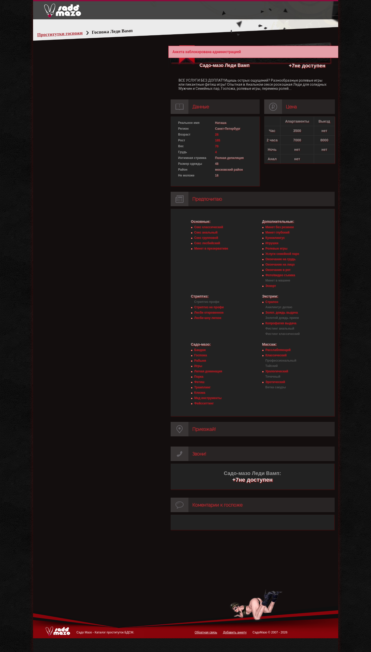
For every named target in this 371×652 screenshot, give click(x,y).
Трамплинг (202, 387)
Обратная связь (206, 632)
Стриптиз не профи (209, 307)
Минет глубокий (277, 232)
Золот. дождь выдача (281, 312)
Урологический (276, 371)
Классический (276, 355)
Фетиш (199, 382)
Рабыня (200, 360)
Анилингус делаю (278, 307)
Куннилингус (275, 238)
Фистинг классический (282, 334)
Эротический (275, 382)
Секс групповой (206, 238)
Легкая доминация (208, 371)
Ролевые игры (276, 248)
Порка (198, 376)
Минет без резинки (279, 227)
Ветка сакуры (275, 387)
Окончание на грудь (280, 259)
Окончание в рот (278, 270)
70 (216, 146)
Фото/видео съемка (280, 275)
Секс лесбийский (207, 243)
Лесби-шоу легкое (207, 318)
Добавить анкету (235, 632)
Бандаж (200, 350)
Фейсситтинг (204, 403)
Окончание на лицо (280, 264)
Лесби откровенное (209, 312)
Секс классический (208, 227)
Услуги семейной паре (282, 254)
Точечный (272, 376)
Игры (198, 366)
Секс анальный (206, 232)
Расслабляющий (278, 350)
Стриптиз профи (206, 302)
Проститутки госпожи (69, 33)
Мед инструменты (207, 398)
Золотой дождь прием (282, 318)
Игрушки (271, 243)
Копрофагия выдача (280, 323)
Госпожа (200, 355)
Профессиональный (280, 360)
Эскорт (270, 286)
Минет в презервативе (211, 248)
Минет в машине (277, 280)
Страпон (271, 302)
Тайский (271, 366)
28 (216, 134)
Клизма (199, 392)
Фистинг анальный (279, 328)
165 (217, 140)
